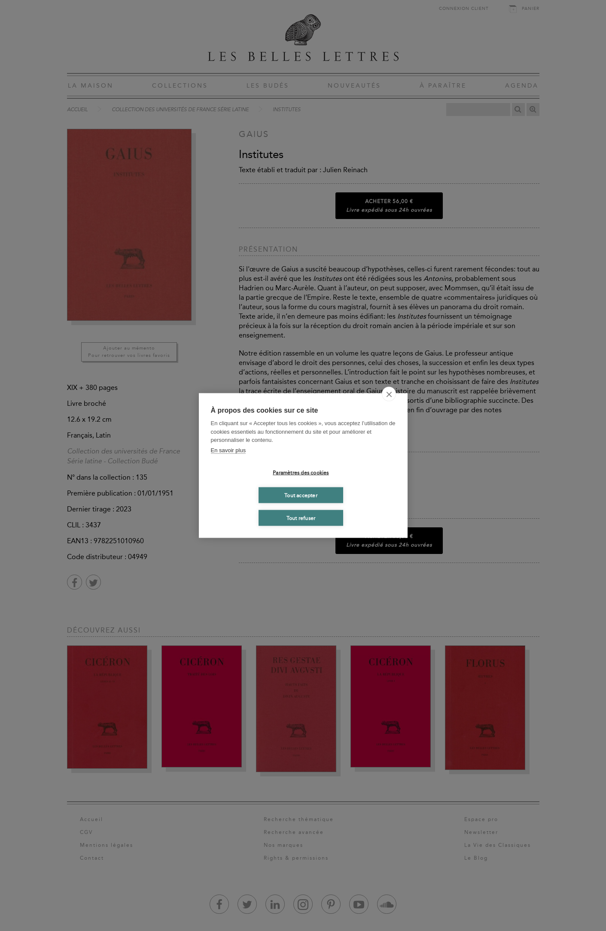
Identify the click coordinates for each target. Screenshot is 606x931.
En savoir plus (228, 450)
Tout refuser (300, 518)
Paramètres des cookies (301, 472)
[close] (389, 394)
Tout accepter (300, 495)
